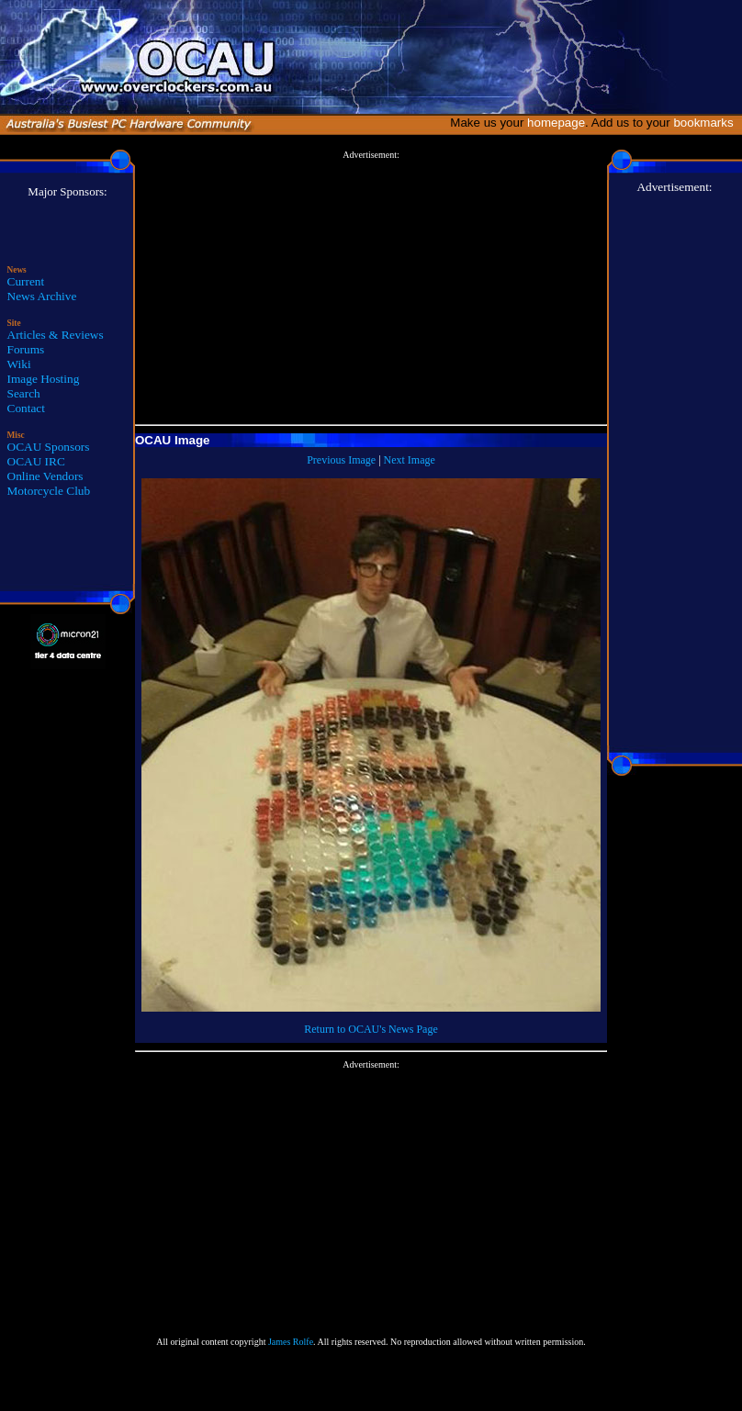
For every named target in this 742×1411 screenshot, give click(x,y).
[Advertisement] (371, 288)
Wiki (19, 364)
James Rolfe (290, 1342)
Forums (26, 349)
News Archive (42, 296)
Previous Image (341, 460)
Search (23, 393)
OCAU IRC (36, 461)
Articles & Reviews (55, 335)
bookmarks (706, 122)
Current (26, 281)
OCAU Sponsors (48, 447)
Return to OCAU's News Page (370, 1029)
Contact (26, 408)
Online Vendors (45, 476)
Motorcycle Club (49, 491)
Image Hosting (43, 379)
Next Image (409, 460)
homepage (556, 122)
